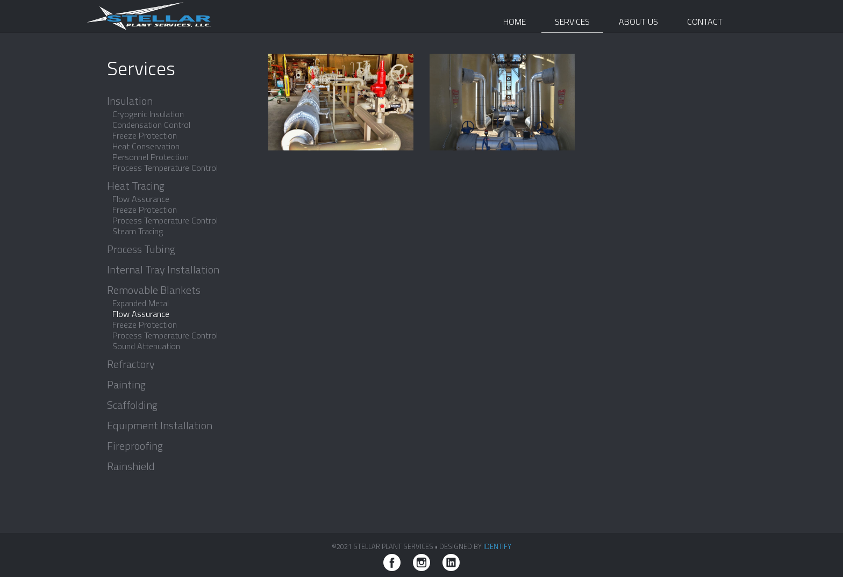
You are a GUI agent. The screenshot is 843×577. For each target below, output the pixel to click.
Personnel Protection (150, 157)
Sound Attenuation (146, 346)
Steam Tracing (137, 231)
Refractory (131, 364)
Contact (705, 21)
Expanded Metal (140, 303)
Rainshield (130, 466)
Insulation (130, 101)
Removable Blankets (154, 290)
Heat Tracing (136, 185)
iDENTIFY (497, 546)
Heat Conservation (146, 146)
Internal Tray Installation (163, 269)
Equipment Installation (159, 425)
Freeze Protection (144, 135)
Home (514, 21)
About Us (638, 21)
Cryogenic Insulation (148, 114)
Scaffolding (132, 405)
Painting (126, 384)
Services (572, 21)
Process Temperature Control (165, 167)
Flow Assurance (140, 198)
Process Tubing (141, 249)
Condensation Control (151, 124)
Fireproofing (135, 445)
